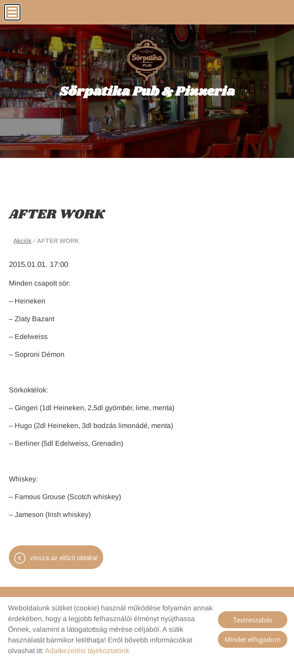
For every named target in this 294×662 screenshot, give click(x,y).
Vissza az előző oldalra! (64, 557)
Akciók (22, 240)
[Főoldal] (147, 60)
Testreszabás (252, 619)
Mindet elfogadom (253, 639)
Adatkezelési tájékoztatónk (87, 650)
